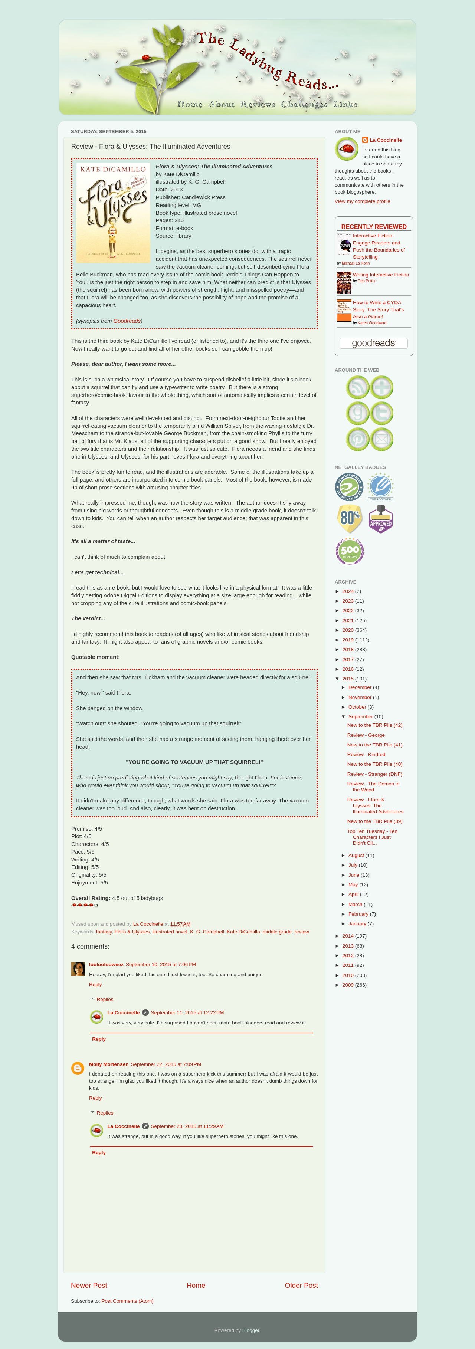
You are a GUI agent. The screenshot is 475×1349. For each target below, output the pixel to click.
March (356, 904)
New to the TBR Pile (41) (375, 745)
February (359, 914)
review (302, 932)
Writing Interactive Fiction (381, 275)
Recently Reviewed (374, 226)
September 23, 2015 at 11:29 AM (187, 1126)
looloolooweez (106, 964)
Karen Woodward (372, 323)
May (353, 884)
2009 (349, 985)
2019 (349, 640)
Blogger (250, 1330)
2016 (349, 669)
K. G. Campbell (207, 932)
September (361, 716)
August (357, 855)
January (358, 923)
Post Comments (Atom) (128, 1301)
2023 (349, 601)
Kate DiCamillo (243, 932)
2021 (349, 620)
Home (196, 1285)
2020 (349, 630)
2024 (349, 591)
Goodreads (127, 321)
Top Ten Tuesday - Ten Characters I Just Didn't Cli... (372, 837)
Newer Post (89, 1285)
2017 (349, 659)
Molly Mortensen (109, 1064)
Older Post (301, 1285)
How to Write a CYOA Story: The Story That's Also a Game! (378, 309)
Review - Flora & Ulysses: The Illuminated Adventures (375, 805)
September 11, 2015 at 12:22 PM (187, 1012)
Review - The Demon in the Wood (373, 786)
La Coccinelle (124, 1012)
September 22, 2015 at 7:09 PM (166, 1064)
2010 (349, 975)
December (360, 687)
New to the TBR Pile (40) (375, 764)
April (354, 894)
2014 (349, 936)
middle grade (277, 932)
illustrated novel (170, 932)
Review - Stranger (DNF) (375, 774)
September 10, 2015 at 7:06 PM (161, 964)
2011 (349, 965)
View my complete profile (362, 201)
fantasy (104, 932)
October (358, 707)
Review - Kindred (366, 754)
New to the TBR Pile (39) (375, 821)
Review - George (366, 735)
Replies (105, 999)
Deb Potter (367, 281)
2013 (349, 946)
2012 (349, 955)
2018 (349, 649)
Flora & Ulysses (132, 932)
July (353, 865)
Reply (95, 984)
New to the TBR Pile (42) (375, 725)
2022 (349, 610)
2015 (349, 679)
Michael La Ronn (356, 263)
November (360, 697)
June (354, 875)
